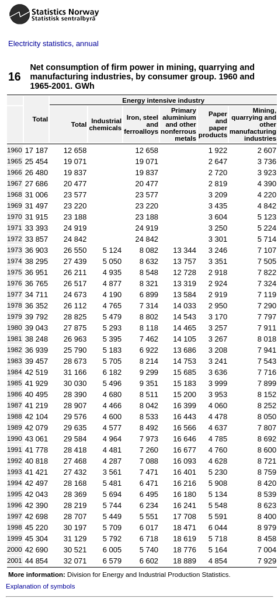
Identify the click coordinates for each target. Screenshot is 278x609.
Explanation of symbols (40, 586)
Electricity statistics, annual (53, 43)
